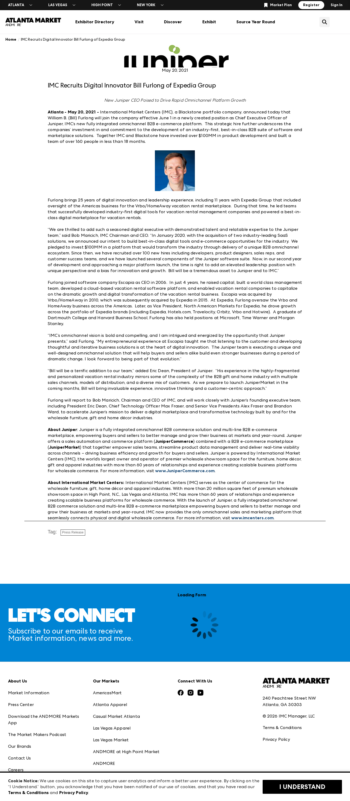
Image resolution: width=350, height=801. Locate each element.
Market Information (28, 692)
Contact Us (19, 758)
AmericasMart (107, 692)
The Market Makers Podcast (37, 734)
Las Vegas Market (111, 739)
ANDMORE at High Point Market (126, 751)
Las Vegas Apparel (112, 728)
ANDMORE (104, 763)
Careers (16, 769)
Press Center (21, 704)
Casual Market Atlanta (116, 716)
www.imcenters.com (252, 517)
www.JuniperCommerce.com (185, 470)
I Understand (302, 787)
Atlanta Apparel (110, 704)
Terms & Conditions (282, 727)
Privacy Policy (276, 739)
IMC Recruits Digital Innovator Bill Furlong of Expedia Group (73, 39)
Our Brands (19, 746)
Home (11, 39)
